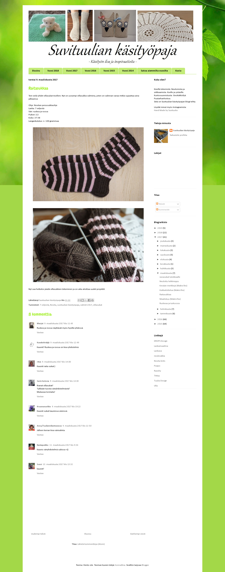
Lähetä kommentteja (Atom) (91, 544)
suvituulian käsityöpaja (68, 305)
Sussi (39, 464)
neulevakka (159, 356)
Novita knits (159, 361)
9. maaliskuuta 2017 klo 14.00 (56, 362)
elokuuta (164, 259)
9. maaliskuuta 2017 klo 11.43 (58, 323)
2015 (160, 324)
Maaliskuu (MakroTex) (170, 299)
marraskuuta (166, 246)
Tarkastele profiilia (178, 135)
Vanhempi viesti (137, 534)
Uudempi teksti (38, 534)
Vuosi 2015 (109, 71)
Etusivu (36, 71)
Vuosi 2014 (127, 71)
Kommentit (162, 210)
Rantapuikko (42, 445)
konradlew (120, 565)
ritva (39, 362)
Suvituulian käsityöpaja (184, 130)
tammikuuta (166, 314)
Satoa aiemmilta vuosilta (154, 71)
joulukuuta (165, 241)
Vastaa (40, 332)
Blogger (145, 565)
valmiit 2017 (86, 305)
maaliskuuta (166, 273)
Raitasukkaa (165, 294)
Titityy (157, 376)
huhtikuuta (165, 268)
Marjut (40, 323)
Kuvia (178, 71)
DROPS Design (160, 341)
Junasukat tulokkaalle (170, 277)
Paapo (157, 366)
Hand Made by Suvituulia (166, 110)
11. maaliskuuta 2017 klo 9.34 (64, 445)
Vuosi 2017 (71, 71)
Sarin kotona (43, 381)
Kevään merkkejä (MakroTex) (173, 286)
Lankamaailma (161, 346)
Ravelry (157, 371)
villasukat (97, 305)
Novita (53, 305)
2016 (160, 319)
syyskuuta (165, 255)
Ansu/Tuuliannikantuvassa (49, 426)
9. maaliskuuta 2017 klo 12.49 (64, 343)
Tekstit (160, 204)
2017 (160, 237)
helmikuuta (166, 309)
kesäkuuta (165, 264)
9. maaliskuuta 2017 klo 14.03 (64, 381)
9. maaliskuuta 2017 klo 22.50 (77, 426)
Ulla (156, 386)
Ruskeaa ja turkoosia (170, 303)
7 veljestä (44, 305)
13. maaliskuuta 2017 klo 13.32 (58, 464)
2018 (160, 233)
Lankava (158, 351)
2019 (160, 228)
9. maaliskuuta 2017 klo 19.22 (66, 406)
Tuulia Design (160, 381)
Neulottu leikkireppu (169, 281)
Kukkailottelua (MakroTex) (172, 290)
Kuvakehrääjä (43, 343)
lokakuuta (165, 250)
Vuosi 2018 (53, 71)
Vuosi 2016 (90, 71)
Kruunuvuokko (44, 406)
